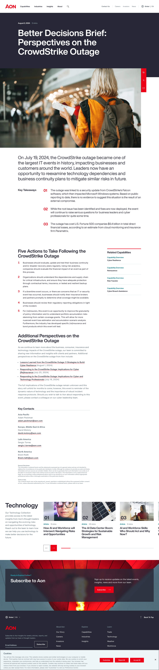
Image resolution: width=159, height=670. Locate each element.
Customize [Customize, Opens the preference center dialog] (106, 660)
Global (147, 6)
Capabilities (25, 6)
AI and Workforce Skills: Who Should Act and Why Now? (135, 531)
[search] (68, 6)
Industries (38, 6)
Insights (50, 6)
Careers (117, 6)
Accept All (136, 660)
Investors (126, 6)
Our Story (60, 632)
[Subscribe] (104, 590)
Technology (112, 636)
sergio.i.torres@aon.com (29, 445)
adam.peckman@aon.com (30, 420)
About (59, 6)
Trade (109, 632)
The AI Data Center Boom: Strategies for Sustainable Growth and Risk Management (97, 532)
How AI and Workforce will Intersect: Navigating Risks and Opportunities (59, 531)
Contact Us (106, 6)
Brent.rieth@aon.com (28, 457)
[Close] (155, 659)
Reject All (121, 660)
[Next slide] (54, 548)
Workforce (111, 646)
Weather (110, 641)
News (134, 6)
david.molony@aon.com (29, 433)
